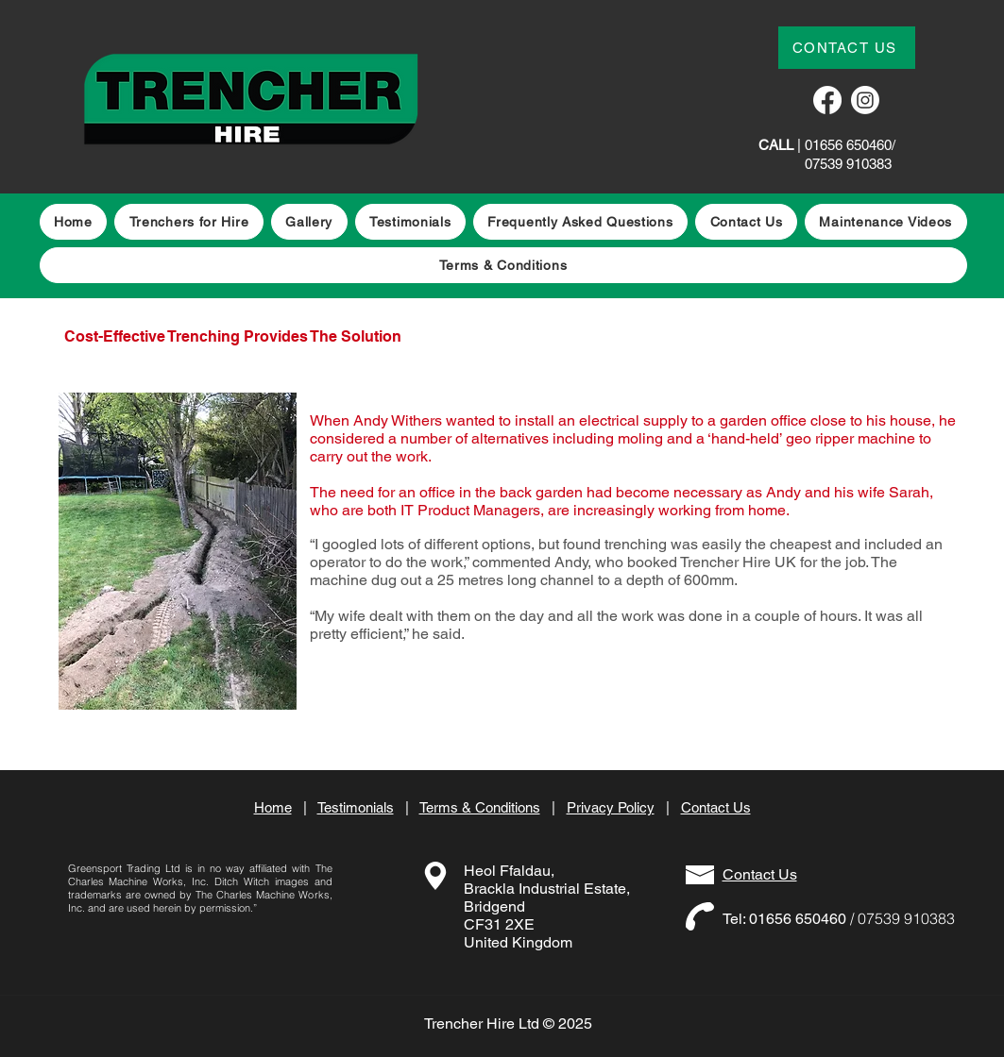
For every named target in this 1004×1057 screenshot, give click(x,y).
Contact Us (716, 807)
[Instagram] (865, 100)
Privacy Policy (611, 807)
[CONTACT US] (846, 47)
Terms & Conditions (479, 807)
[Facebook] (827, 100)
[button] (886, 222)
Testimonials (355, 807)
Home (273, 807)
